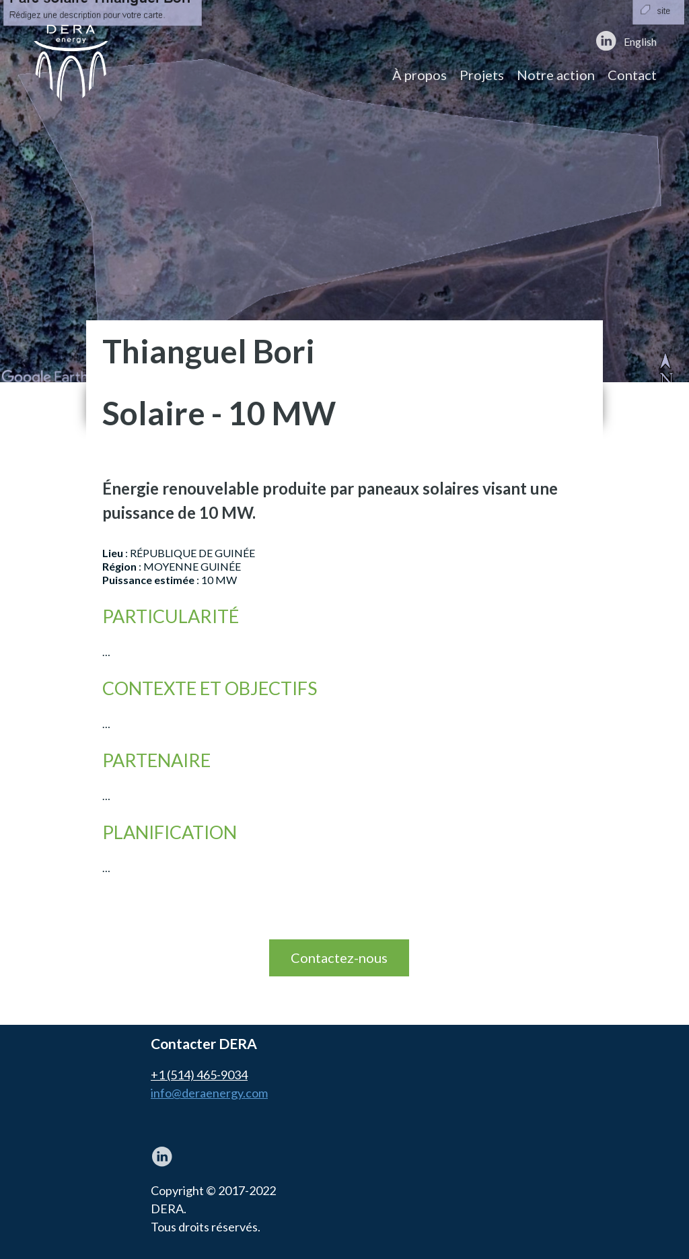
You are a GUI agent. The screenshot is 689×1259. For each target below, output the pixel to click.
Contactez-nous (339, 957)
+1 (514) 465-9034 (199, 1074)
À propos (419, 75)
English (640, 41)
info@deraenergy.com (209, 1092)
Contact (632, 75)
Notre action (556, 75)
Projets (482, 75)
